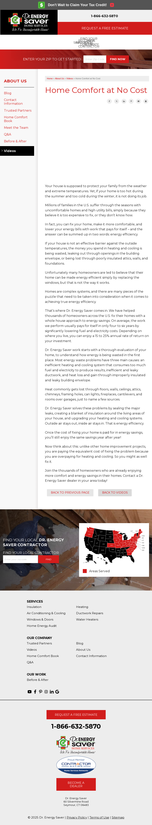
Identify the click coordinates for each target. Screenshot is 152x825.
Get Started (69, 59)
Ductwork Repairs (89, 613)
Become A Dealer (76, 784)
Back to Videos (115, 492)
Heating (82, 607)
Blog (7, 93)
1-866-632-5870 (104, 16)
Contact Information (13, 101)
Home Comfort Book (16, 119)
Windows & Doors (40, 619)
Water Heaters (87, 619)
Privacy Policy (77, 817)
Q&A (7, 134)
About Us (15, 81)
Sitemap (118, 817)
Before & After (15, 141)
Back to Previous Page (70, 492)
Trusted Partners (17, 110)
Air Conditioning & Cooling (46, 613)
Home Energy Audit (42, 626)
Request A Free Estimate (76, 715)
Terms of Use (99, 817)
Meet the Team (16, 128)
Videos (10, 151)
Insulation (34, 607)
